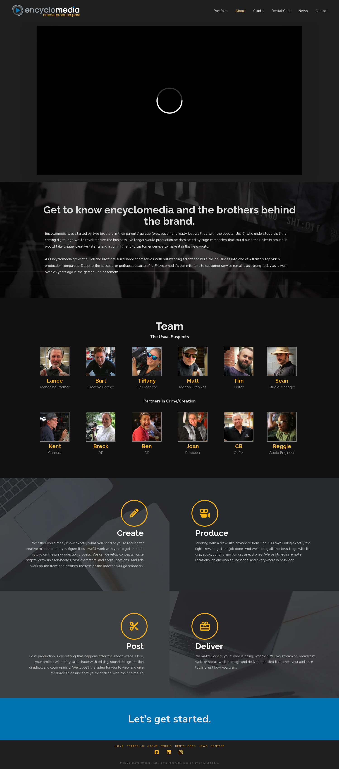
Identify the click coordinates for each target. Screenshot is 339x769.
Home (119, 746)
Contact (217, 746)
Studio (166, 746)
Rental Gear (185, 746)
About (152, 746)
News (203, 746)
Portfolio (135, 746)
